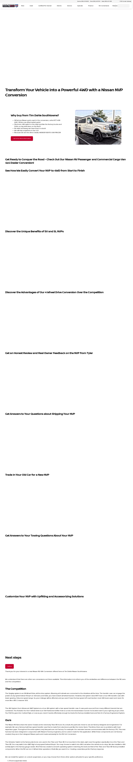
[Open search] (112, 5)
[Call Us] (9, 666)
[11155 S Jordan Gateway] (124, 1)
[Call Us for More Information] (22, 138)
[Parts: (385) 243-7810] (95, 1)
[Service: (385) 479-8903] (83, 1)
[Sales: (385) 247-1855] (106, 1)
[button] (115, 1)
